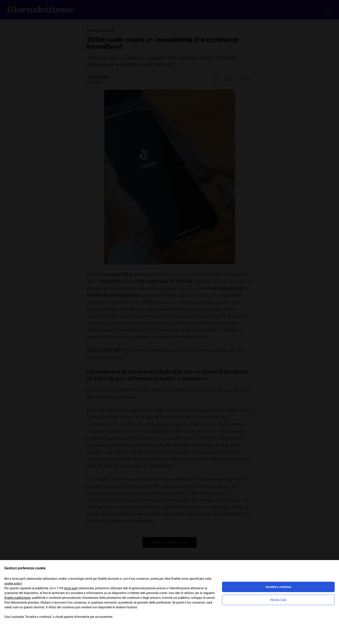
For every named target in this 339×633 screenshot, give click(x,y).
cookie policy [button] (13, 583)
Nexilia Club (278, 600)
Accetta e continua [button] (278, 587)
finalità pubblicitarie (17, 597)
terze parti (71, 588)
